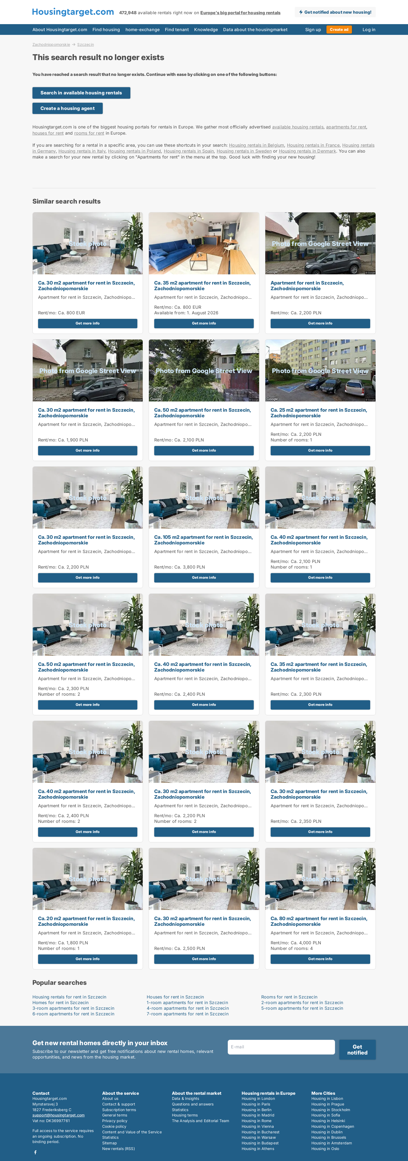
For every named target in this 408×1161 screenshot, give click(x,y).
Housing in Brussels (328, 1137)
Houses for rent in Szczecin (175, 997)
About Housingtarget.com (59, 29)
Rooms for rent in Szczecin (289, 997)
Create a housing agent (68, 108)
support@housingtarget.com (58, 1115)
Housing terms (185, 1115)
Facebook (35, 1152)
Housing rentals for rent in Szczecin (69, 997)
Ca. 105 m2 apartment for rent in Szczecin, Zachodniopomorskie (203, 540)
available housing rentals (298, 127)
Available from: (170, 312)
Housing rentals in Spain (189, 151)
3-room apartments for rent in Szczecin (73, 1008)
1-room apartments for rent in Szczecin (187, 1002)
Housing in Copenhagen (332, 1126)
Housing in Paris (256, 1104)
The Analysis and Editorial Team (200, 1120)
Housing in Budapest (260, 1143)
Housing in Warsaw (259, 1137)
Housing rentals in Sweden (244, 151)
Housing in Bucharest (261, 1132)
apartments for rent (346, 127)
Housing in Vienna (258, 1126)
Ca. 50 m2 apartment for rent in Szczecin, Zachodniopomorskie (202, 412)
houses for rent (48, 133)
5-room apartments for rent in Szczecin (302, 1008)
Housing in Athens (258, 1148)
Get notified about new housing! (337, 12)
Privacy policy (115, 1120)
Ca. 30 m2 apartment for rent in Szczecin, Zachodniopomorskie (86, 285)
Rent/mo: (48, 312)
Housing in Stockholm (330, 1109)
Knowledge (206, 29)
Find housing (106, 29)
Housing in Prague (327, 1104)
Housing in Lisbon (327, 1098)
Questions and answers (193, 1104)
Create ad (339, 29)
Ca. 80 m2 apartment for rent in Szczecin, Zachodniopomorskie (319, 921)
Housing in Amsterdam (331, 1143)
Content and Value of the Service (132, 1132)
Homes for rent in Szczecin (60, 1002)
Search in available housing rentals (81, 92)
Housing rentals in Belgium (256, 145)
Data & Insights (185, 1098)
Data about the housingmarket (255, 29)
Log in (369, 29)
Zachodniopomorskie (51, 44)
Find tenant (177, 29)
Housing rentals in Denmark (307, 151)
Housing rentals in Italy (81, 151)
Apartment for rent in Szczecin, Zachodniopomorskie (93, 297)
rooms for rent (89, 133)
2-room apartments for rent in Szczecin (302, 1002)
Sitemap (109, 1143)
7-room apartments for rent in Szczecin (188, 1013)
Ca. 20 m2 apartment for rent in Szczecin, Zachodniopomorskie (86, 921)
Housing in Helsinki (328, 1120)
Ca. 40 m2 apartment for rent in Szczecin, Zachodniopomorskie (319, 540)
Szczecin (85, 44)
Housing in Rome (257, 1120)
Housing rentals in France (313, 145)
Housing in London (258, 1098)
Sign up (313, 29)
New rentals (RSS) (118, 1148)
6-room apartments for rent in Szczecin (73, 1013)
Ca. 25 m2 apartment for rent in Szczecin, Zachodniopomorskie (319, 412)
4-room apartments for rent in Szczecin (188, 1008)
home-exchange (143, 29)
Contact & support (118, 1104)
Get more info (88, 323)
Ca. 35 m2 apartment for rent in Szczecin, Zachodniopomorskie (202, 285)
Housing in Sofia (325, 1115)
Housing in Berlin (256, 1109)
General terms (114, 1115)
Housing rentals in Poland (134, 151)
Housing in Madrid (258, 1115)
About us (110, 1098)
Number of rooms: (290, 440)
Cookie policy (114, 1126)
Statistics (110, 1137)
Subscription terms (119, 1109)
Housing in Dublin (327, 1132)
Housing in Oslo (325, 1148)
